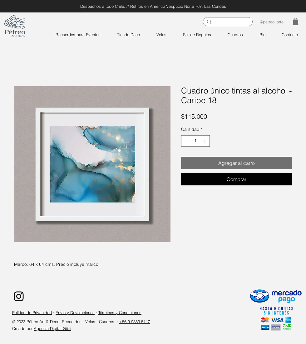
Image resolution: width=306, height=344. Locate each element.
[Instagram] (18, 296)
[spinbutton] (195, 141)
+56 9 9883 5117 (134, 321)
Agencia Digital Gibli (52, 328)
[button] (296, 21)
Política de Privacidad (32, 312)
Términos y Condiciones (119, 312)
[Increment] (205, 141)
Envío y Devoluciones (75, 312)
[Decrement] (186, 141)
